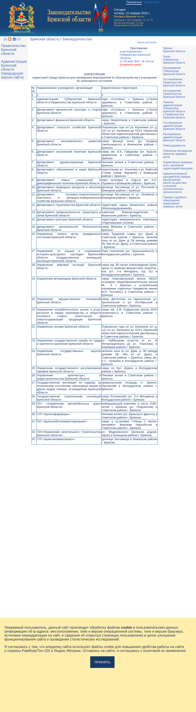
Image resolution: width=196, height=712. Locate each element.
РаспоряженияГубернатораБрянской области (174, 71)
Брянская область (44, 39)
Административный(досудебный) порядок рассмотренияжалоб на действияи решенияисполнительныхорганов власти (176, 183)
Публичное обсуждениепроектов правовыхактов (177, 154)
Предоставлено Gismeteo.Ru (128, 25)
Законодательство (77, 39)
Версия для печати (147, 42)
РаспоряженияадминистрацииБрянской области (174, 137)
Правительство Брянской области (13, 49)
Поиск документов (174, 145)
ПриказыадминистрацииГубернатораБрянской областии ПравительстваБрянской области (174, 110)
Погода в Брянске (125, 16)
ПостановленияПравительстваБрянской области (174, 82)
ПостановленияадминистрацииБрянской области (174, 125)
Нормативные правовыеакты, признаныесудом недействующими (178, 165)
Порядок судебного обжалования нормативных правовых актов (175, 202)
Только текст (152, 2)
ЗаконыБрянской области (174, 50)
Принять (102, 662)
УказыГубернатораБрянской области (174, 59)
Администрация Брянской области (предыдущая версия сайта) (14, 69)
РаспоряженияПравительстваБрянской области (174, 93)
